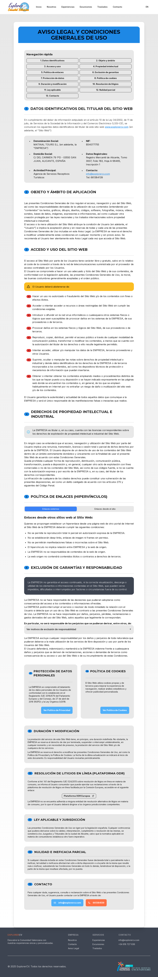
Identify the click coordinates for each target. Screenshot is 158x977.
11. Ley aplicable (52, 90)
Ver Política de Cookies (115, 710)
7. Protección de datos (52, 78)
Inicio (39, 7)
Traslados (102, 7)
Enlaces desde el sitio (105, 509)
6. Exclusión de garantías (105, 72)
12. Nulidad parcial (105, 90)
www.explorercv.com (116, 126)
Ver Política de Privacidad (56, 710)
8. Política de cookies (105, 78)
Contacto (117, 7)
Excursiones (86, 7)
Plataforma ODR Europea (79, 796)
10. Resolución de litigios (105, 84)
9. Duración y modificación (52, 84)
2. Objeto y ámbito (105, 60)
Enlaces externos (50, 509)
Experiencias (67, 7)
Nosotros (51, 7)
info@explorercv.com (98, 173)
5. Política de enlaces (52, 72)
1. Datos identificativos (52, 60)
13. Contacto (52, 95)
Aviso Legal (73, 948)
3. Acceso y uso (52, 66)
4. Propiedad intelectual (105, 66)
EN (147, 7)
